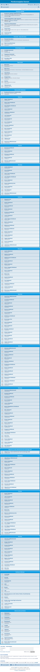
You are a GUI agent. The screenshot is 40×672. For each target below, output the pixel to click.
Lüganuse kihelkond (9, 506)
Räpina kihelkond (8, 558)
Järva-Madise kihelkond (10, 176)
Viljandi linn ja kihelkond (10, 487)
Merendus (6, 64)
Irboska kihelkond (8, 351)
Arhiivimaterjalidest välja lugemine (12, 18)
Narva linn (6, 509)
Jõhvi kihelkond (8, 496)
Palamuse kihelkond (9, 416)
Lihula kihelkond (8, 215)
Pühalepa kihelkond (9, 154)
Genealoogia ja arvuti (20, 48)
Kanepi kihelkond (8, 545)
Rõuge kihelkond (8, 555)
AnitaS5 (36, 662)
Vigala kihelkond (8, 238)
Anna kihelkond (8, 170)
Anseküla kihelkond (9, 299)
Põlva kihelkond (8, 551)
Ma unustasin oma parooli (5, 651)
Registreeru (9, 646)
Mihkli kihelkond (8, 264)
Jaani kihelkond (8, 303)
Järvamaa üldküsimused (10, 193)
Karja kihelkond (8, 312)
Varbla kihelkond (8, 235)
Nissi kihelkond (8, 128)
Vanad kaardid (7, 32)
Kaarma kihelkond (8, 309)
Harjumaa (20, 97)
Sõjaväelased (7, 85)
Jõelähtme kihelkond (9, 112)
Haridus (6, 81)
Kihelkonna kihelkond (9, 316)
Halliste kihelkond (8, 254)
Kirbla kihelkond (8, 209)
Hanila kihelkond (8, 202)
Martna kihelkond (8, 222)
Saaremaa (20, 294)
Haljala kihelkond (8, 500)
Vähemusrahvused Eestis (20, 610)
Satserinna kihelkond (9, 380)
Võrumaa (20, 536)
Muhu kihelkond (8, 325)
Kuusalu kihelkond (8, 125)
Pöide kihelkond (8, 332)
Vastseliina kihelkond (9, 564)
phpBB (15, 667)
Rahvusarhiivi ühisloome (20, 90)
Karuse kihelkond (8, 205)
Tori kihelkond (7, 280)
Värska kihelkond (8, 384)
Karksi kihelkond (8, 260)
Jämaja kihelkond (8, 306)
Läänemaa (20, 197)
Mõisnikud (6, 68)
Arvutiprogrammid (8, 50)
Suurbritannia (7, 580)
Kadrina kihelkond (8, 503)
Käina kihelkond (8, 151)
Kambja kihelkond (8, 393)
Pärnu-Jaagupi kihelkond (10, 267)
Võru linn (6, 568)
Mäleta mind (27, 651)
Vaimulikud (7, 72)
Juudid (6, 625)
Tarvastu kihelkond (9, 484)
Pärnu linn (6, 274)
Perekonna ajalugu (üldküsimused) (12, 13)
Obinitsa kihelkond (8, 361)
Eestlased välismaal (20, 572)
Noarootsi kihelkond (9, 228)
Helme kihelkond (8, 461)
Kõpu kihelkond (8, 467)
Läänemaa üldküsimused (10, 245)
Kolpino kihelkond (8, 354)
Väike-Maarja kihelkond (10, 529)
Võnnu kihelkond (8, 442)
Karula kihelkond (8, 548)
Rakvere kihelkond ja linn (10, 513)
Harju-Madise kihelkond (10, 105)
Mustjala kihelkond (8, 329)
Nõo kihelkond (7, 409)
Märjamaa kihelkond (9, 225)
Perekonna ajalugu (20, 11)
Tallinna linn (7, 138)
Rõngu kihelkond (8, 426)
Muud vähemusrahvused (10, 641)
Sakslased (6, 613)
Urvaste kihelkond (8, 561)
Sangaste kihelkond (9, 429)
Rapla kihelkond (8, 131)
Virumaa (20, 491)
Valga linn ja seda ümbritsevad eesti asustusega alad (20, 449)
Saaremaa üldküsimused (10, 296)
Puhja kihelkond (8, 419)
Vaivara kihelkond (8, 519)
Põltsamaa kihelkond (9, 477)
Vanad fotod (7, 28)
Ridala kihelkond (8, 231)
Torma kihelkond (8, 439)
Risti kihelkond (8, 135)
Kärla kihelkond (8, 322)
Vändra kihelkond (8, 287)
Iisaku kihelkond (8, 493)
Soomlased (7, 633)
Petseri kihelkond (8, 367)
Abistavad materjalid (13, 20)
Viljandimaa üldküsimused (10, 458)
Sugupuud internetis (9, 54)
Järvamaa (20, 164)
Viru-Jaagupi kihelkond (10, 522)
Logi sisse (2, 646)
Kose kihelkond (8, 122)
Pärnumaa (20, 248)
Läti (5, 590)
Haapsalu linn (7, 199)
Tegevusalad (20, 62)
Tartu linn (6, 435)
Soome (6, 597)
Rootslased (7, 621)
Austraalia (6, 574)
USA (5, 584)
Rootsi (6, 587)
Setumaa (20, 346)
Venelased (6, 617)
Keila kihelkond (8, 118)
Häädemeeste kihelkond (10, 257)
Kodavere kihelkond (9, 396)
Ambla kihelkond (8, 167)
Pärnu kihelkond (8, 270)
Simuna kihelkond (8, 516)
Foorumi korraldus (8, 39)
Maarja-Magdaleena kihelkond (11, 406)
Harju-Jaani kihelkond (9, 102)
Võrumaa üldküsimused (10, 538)
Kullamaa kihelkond (9, 212)
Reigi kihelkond (8, 157)
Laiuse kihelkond (8, 403)
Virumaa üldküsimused (9, 532)
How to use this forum (9, 43)
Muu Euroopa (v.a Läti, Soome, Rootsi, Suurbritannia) (17, 593)
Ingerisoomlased (8, 637)
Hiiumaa (20, 145)
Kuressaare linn (8, 319)
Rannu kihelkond (8, 422)
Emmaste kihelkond (9, 147)
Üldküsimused (7, 606)
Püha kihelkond (8, 335)
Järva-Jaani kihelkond (9, 173)
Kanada (6, 577)
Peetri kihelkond (8, 186)
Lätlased (6, 629)
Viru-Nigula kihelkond (9, 526)
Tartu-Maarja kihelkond (9, 432)
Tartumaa (20, 388)
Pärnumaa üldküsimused (10, 290)
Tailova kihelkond (8, 371)
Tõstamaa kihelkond (9, 283)
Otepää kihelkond (8, 413)
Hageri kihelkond (8, 99)
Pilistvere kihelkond (9, 474)
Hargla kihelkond (8, 542)
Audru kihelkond (8, 251)
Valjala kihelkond (8, 342)
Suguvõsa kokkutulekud (10, 23)
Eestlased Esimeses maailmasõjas (12, 92)
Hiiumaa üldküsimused (9, 160)
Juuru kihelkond (8, 109)
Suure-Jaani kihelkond (9, 480)
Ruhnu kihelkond (8, 338)
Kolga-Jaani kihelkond (9, 464)
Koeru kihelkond (8, 180)
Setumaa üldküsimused (10, 348)
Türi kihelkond (7, 189)
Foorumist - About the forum (20, 36)
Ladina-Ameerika (8, 603)
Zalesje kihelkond (8, 374)
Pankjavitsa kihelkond (9, 364)
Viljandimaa (20, 455)
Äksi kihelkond (8, 445)
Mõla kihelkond (8, 358)
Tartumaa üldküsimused (10, 390)
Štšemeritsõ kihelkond (9, 377)
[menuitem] (7, 5)
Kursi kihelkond (8, 400)
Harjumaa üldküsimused (10, 141)
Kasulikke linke (8, 58)
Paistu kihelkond (8, 471)
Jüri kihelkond (7, 115)
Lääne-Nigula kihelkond (10, 218)
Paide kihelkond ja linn (9, 183)
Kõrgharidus (7, 77)
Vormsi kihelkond (8, 241)
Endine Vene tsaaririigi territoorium (12, 600)
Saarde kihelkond (8, 277)
